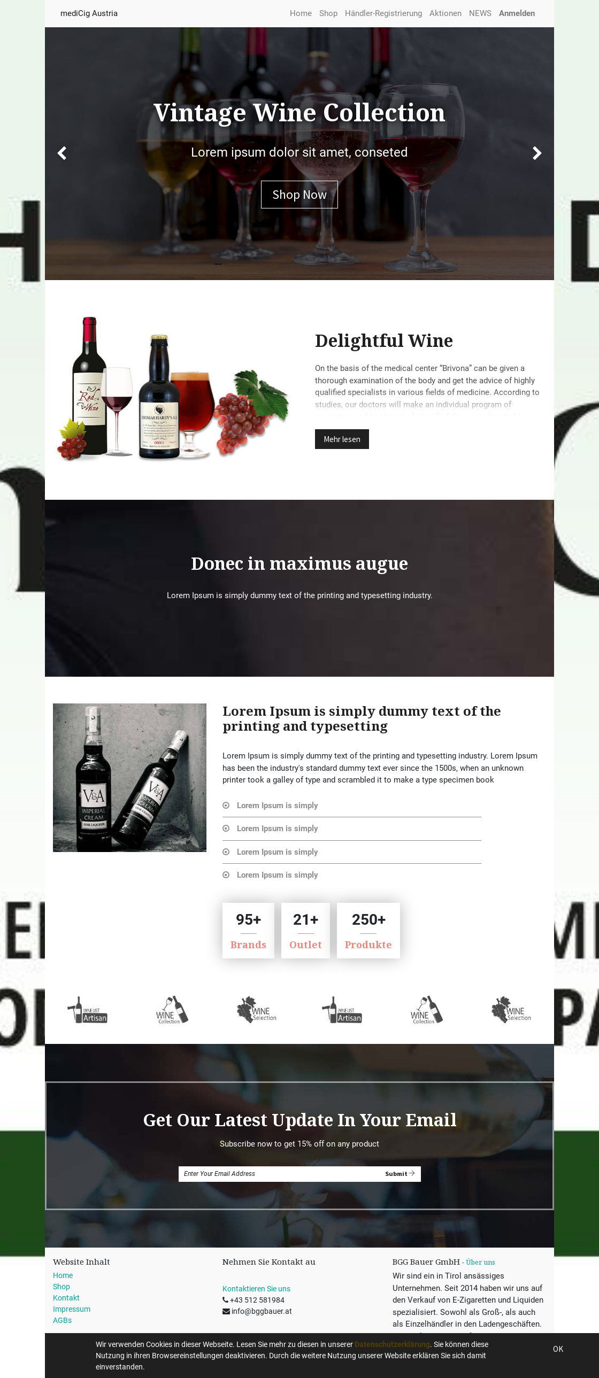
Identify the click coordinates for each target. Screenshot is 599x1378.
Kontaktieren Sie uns (256, 1288)
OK (558, 1349)
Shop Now (299, 194)
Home (63, 1275)
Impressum (71, 1309)
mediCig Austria (89, 13)
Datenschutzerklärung (392, 1344)
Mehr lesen (342, 439)
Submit (400, 1174)
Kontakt (66, 1298)
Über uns (480, 1262)
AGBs (62, 1320)
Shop (61, 1286)
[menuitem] (301, 14)
